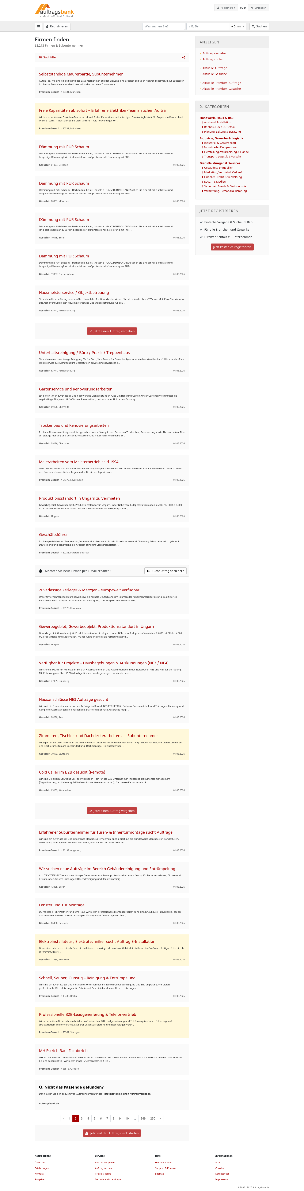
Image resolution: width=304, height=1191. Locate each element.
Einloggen (258, 7)
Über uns (40, 1162)
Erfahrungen (42, 1168)
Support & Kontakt (165, 1168)
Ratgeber (40, 1179)
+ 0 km (236, 26)
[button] (183, 57)
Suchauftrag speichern (165, 571)
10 (127, 1118)
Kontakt (39, 1173)
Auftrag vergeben (215, 53)
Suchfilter (48, 57)
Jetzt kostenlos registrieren (232, 247)
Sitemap (159, 1173)
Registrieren (226, 7)
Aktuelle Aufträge (214, 68)
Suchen (259, 26)
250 (152, 1118)
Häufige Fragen (163, 1162)
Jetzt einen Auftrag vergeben (112, 331)
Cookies (219, 1168)
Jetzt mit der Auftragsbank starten (112, 1133)
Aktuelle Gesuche (214, 74)
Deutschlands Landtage (108, 1179)
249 (143, 1118)
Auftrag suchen (213, 59)
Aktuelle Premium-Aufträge (221, 83)
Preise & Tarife (103, 1173)
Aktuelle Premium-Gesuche (221, 89)
